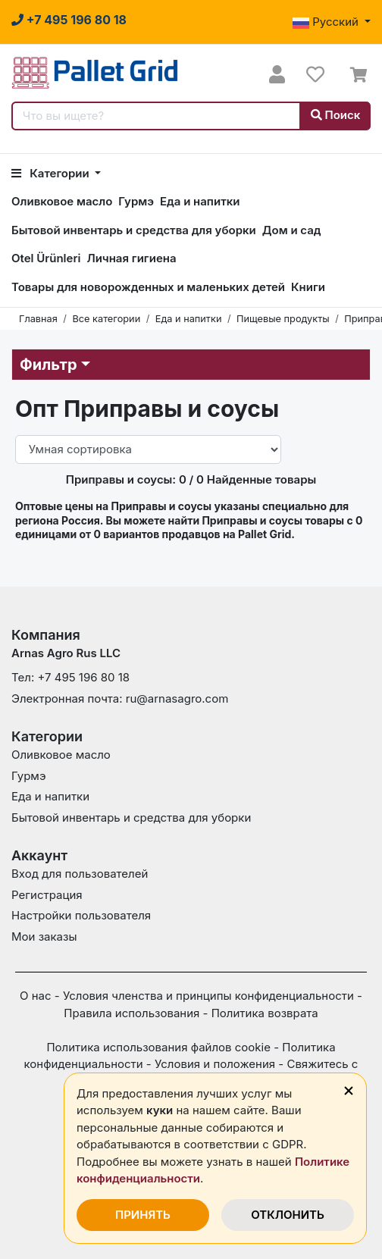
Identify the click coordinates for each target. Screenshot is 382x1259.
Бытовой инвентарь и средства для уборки (133, 230)
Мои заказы (44, 936)
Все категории (106, 318)
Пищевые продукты (283, 318)
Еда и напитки (200, 201)
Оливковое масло (61, 201)
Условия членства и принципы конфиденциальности (208, 995)
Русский (327, 21)
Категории (51, 173)
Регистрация (47, 895)
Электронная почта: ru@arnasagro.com (119, 698)
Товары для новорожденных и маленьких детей (148, 287)
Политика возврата (264, 1013)
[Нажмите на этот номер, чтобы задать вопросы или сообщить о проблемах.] (69, 19)
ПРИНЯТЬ (143, 1214)
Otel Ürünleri (45, 258)
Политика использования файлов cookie (158, 1047)
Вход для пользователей (79, 873)
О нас (36, 995)
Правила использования (131, 1013)
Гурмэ (136, 201)
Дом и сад (291, 230)
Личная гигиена (131, 258)
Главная (38, 318)
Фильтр (48, 364)
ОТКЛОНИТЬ (287, 1214)
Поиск (336, 115)
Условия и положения (215, 1064)
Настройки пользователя (81, 915)
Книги (308, 287)
